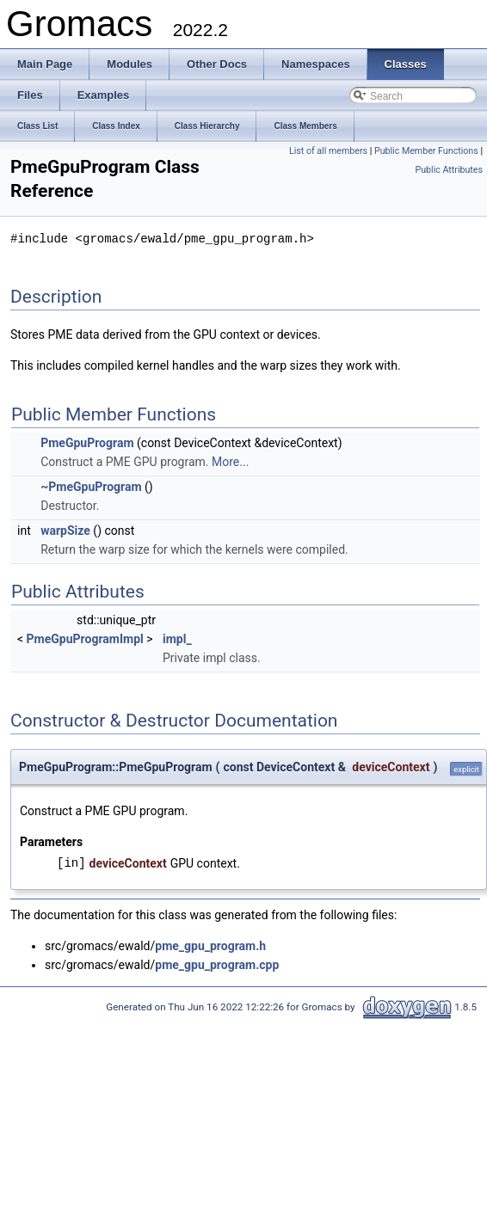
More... (230, 461)
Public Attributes (449, 169)
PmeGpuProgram (86, 442)
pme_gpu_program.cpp (217, 964)
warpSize (65, 530)
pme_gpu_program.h (210, 945)
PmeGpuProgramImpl (85, 638)
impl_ (177, 638)
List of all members (328, 150)
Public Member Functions (426, 150)
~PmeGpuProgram (90, 486)
